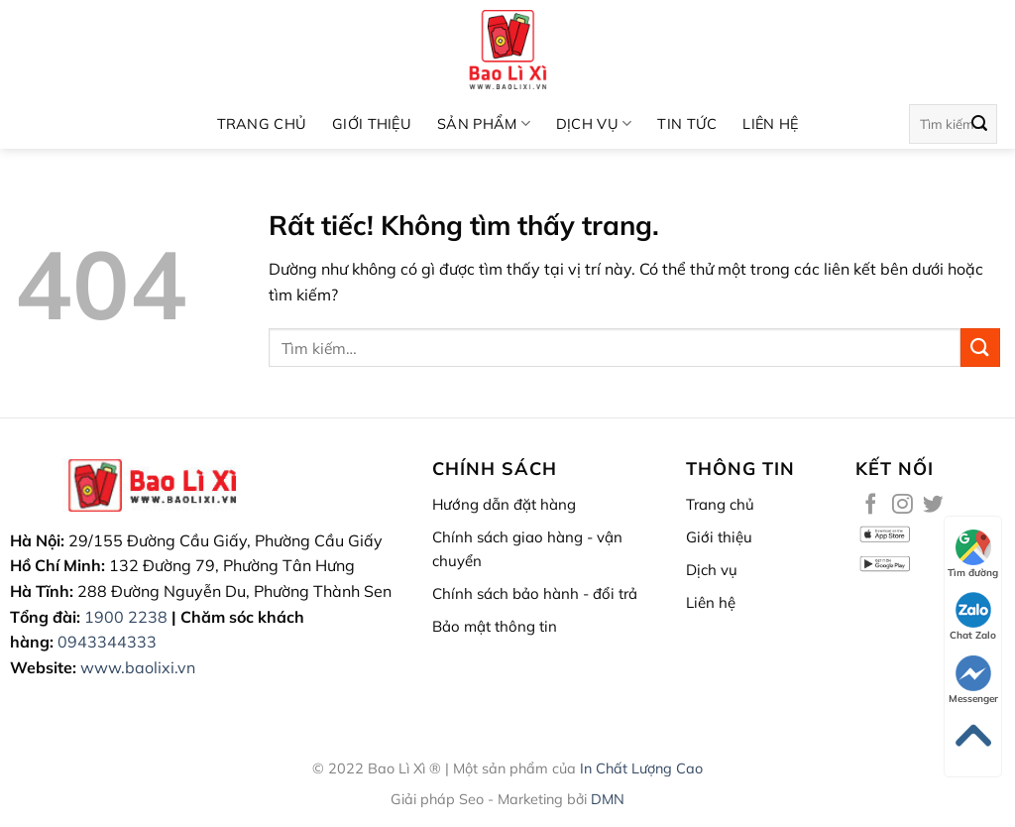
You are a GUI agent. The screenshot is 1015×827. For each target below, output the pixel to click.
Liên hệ (770, 124)
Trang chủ (262, 124)
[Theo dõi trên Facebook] (870, 505)
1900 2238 (126, 617)
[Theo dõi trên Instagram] (902, 505)
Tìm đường (973, 554)
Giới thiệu (371, 124)
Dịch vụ (594, 123)
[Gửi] (979, 124)
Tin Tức (687, 124)
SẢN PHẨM (483, 123)
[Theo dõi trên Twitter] (933, 505)
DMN (607, 799)
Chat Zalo (973, 617)
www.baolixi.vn (137, 667)
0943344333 (107, 641)
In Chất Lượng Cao (641, 768)
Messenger (973, 680)
